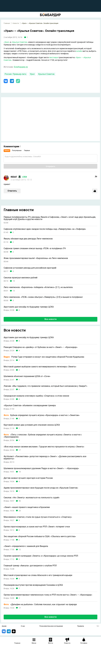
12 (20, 550)
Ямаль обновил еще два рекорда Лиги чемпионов (28, 239)
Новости (16, 23)
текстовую (53, 57)
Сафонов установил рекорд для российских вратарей (30, 268)
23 (20, 511)
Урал (32, 74)
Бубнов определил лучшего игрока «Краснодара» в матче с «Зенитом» (42, 415)
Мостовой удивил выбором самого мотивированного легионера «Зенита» (40, 367)
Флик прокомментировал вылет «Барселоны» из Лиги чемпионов (36, 258)
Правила (80, 626)
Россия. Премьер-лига (15, 74)
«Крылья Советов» (19, 42)
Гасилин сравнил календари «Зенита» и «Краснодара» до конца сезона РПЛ (41, 556)
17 (20, 450)
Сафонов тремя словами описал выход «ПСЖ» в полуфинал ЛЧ (35, 248)
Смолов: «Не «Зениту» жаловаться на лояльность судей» (32, 497)
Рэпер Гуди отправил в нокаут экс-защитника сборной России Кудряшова (44, 357)
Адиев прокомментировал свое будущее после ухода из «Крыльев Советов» (41, 488)
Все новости (50, 319)
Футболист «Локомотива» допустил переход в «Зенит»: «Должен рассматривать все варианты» (45, 457)
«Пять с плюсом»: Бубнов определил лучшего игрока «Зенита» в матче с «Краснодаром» (43, 436)
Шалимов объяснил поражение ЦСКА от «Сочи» (27, 376)
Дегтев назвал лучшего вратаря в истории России (28, 478)
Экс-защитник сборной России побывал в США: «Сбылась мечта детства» (40, 536)
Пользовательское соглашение (51, 626)
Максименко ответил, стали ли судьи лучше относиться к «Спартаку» (38, 517)
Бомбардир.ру (21, 67)
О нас (23, 626)
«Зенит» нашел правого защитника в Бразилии (27, 507)
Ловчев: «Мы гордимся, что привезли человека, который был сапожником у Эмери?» (45, 386)
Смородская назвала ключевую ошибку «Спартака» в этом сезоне (36, 396)
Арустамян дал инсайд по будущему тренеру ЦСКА (29, 307)
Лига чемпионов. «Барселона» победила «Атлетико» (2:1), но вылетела (38, 287)
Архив (4, 626)
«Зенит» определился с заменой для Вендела (26, 546)
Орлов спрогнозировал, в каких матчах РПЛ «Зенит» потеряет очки (37, 527)
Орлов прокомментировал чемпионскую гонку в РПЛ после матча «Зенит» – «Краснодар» (48, 595)
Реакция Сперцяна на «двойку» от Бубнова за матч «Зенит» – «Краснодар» (41, 347)
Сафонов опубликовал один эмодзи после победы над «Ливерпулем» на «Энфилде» (45, 229)
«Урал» (7, 42)
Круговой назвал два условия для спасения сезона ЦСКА (32, 425)
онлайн (79, 51)
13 (14, 291)
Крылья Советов (46, 74)
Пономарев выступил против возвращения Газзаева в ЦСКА (33, 585)
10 (20, 472)
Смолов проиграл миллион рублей (20, 278)
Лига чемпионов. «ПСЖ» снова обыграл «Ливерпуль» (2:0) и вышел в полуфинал (43, 297)
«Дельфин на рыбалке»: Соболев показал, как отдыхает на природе (40, 604)
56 (20, 501)
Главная (7, 23)
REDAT (14, 177)
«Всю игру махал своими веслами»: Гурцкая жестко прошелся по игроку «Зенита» (44, 447)
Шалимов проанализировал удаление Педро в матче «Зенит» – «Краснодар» (41, 468)
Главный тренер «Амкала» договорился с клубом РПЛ (30, 565)
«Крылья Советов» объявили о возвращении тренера (30, 405)
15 (14, 281)
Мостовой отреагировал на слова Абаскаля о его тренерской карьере (38, 575)
